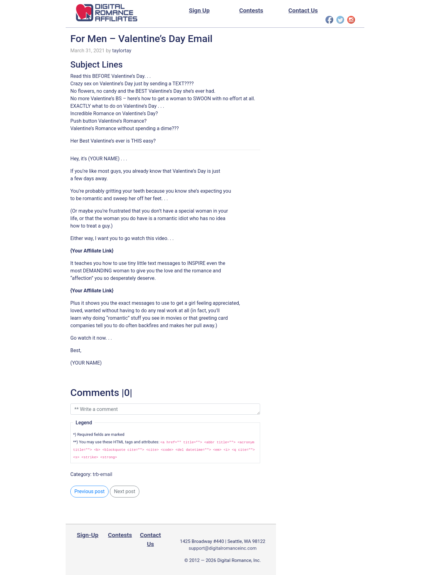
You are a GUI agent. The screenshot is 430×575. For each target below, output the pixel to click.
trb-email (102, 474)
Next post (124, 491)
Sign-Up (88, 535)
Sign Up (199, 10)
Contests (251, 10)
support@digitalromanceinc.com (222, 548)
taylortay (122, 51)
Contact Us (303, 10)
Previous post (89, 491)
